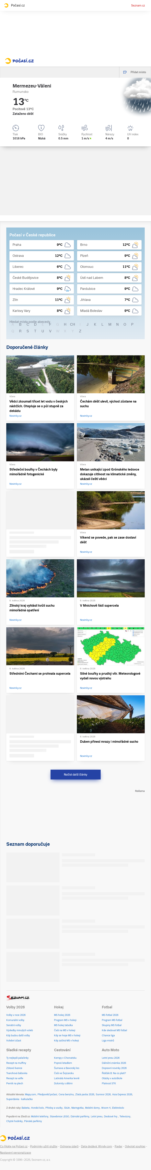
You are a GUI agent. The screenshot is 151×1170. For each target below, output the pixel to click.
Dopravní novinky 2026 (114, 1068)
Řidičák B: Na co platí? (114, 1073)
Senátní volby (13, 1025)
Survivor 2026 (103, 1094)
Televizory (125, 1116)
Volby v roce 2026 (16, 1015)
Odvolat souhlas (135, 1146)
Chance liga (108, 1035)
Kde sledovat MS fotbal (114, 1030)
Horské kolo (37, 1107)
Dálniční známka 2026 (114, 1063)
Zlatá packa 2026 (84, 1094)
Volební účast (13, 1040)
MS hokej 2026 (62, 1015)
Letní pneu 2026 (111, 1058)
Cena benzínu (66, 1094)
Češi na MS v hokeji (64, 1030)
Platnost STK (109, 1083)
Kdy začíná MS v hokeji (66, 1040)
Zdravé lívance (14, 1068)
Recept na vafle (14, 1078)
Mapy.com (30, 1094)
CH (72, 324)
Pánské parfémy (33, 1121)
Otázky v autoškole (112, 1078)
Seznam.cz (138, 5)
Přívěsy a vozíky (54, 1107)
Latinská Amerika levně (66, 1078)
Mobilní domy (92, 1107)
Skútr (67, 1107)
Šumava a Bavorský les (66, 1068)
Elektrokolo (118, 1107)
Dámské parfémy (80, 1116)
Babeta (25, 1107)
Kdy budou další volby (18, 1035)
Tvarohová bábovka (16, 1073)
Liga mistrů (108, 1040)
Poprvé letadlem (63, 1063)
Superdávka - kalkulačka (19, 1099)
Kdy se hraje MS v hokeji (67, 1035)
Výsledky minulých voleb (19, 1030)
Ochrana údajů (69, 1146)
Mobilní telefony (39, 1116)
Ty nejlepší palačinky (17, 1058)
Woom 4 (105, 1107)
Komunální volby (15, 1020)
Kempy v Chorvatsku (65, 1058)
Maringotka (77, 1107)
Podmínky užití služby (43, 1146)
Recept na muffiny (16, 1063)
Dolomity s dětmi (63, 1083)
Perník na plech (14, 1083)
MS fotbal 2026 (110, 1015)
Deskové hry (111, 1116)
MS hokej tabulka (63, 1025)
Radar (118, 1146)
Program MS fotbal (112, 1020)
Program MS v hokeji (65, 1020)
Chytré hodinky (14, 1121)
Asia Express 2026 (122, 1094)
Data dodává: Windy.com (96, 1146)
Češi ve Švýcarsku (64, 1073)
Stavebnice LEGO (59, 1116)
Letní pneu (96, 1116)
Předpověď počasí (47, 1094)
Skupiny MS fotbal (112, 1025)
